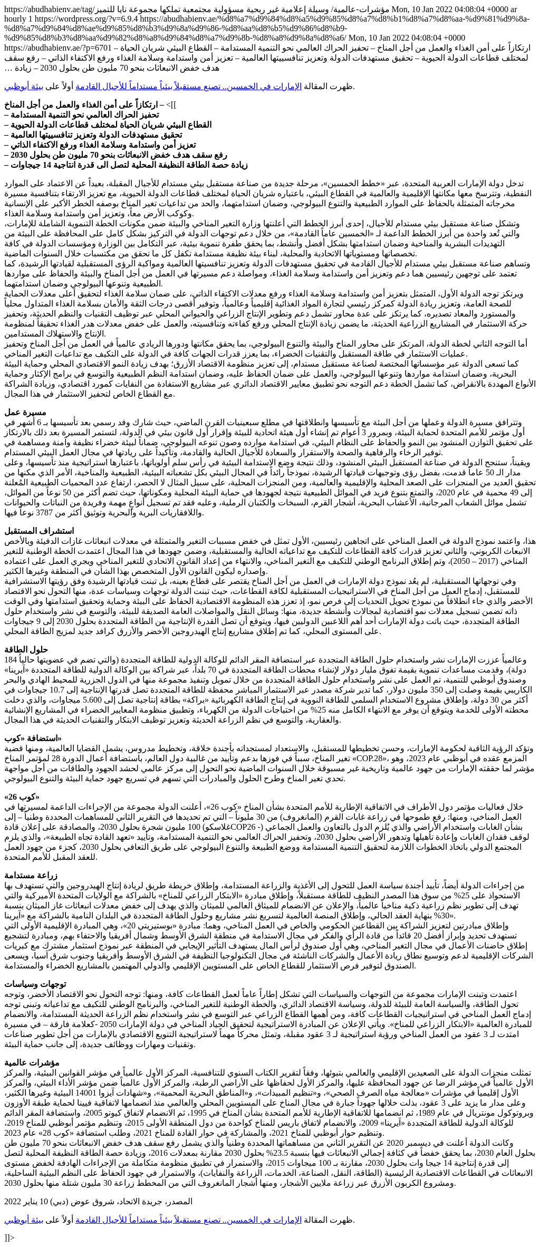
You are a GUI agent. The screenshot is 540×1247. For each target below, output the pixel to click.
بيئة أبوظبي (23, 86)
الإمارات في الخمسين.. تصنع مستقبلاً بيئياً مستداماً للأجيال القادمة (188, 86)
